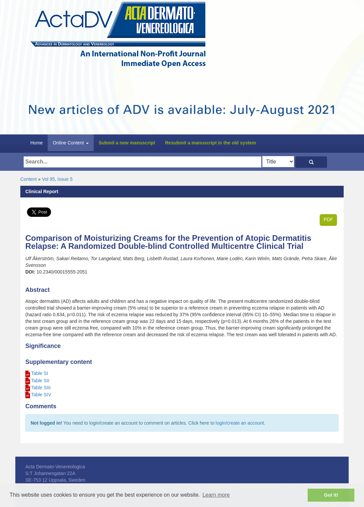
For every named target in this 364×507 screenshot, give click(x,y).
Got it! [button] (331, 495)
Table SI (39, 373)
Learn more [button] (216, 495)
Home (36, 142)
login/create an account (240, 423)
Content (28, 179)
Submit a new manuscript (127, 142)
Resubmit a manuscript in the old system (210, 142)
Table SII (40, 380)
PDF (328, 219)
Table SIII (41, 387)
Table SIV (41, 394)
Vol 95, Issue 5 (57, 179)
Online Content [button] (70, 142)
